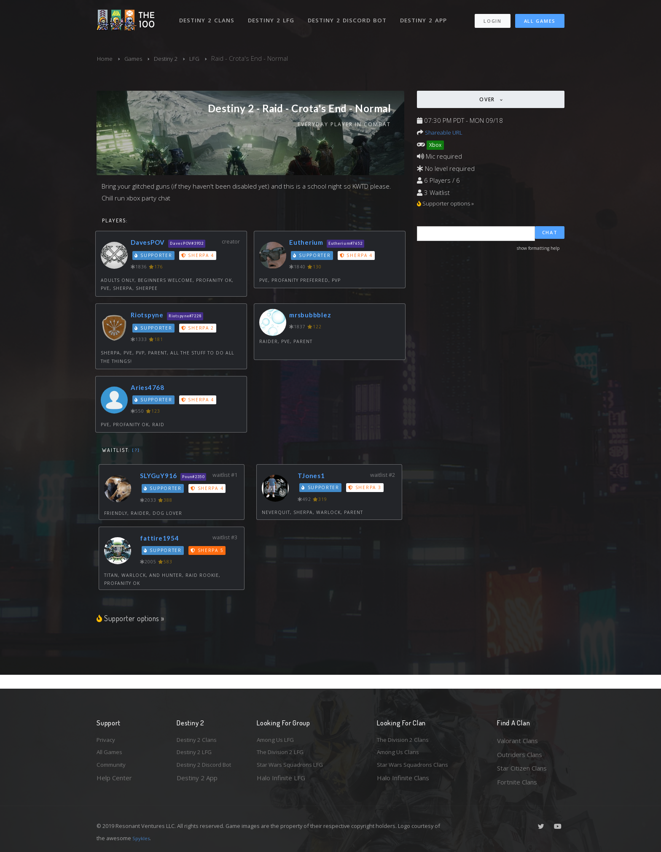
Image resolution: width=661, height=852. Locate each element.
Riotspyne (149, 315)
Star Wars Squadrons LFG (294, 768)
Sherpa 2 (199, 329)
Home (105, 58)
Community (113, 768)
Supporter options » (132, 631)
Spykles (142, 838)
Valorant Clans (517, 740)
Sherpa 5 (209, 563)
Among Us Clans (400, 754)
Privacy (107, 740)
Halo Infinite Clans (403, 782)
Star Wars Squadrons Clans (416, 768)
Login (492, 17)
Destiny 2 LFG (273, 16)
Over (488, 99)
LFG (202, 58)
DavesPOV (150, 243)
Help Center (114, 782)
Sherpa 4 (199, 257)
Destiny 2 (172, 58)
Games (136, 58)
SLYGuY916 (161, 476)
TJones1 (313, 476)
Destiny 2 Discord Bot (350, 16)
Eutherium (308, 243)
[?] (136, 451)
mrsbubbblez (313, 315)
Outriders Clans (519, 754)
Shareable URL (446, 132)
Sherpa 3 (367, 489)
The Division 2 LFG (284, 754)
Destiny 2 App (426, 16)
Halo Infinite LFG (281, 782)
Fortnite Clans (517, 782)
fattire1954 (162, 551)
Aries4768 (149, 388)
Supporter (154, 257)
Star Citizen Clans (522, 768)
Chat (550, 234)
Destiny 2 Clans (208, 16)
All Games (540, 17)
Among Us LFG (278, 740)
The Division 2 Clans (406, 740)
